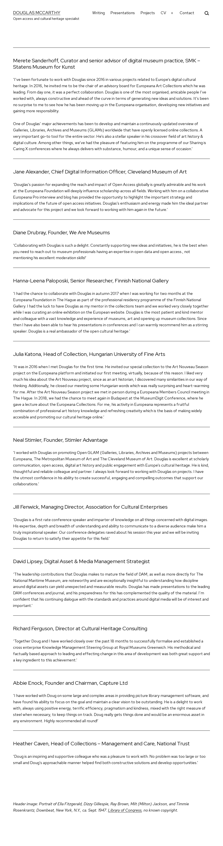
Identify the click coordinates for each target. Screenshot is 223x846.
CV (163, 12)
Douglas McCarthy (36, 12)
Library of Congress (125, 810)
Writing (98, 12)
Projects (147, 12)
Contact (187, 12)
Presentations (122, 12)
